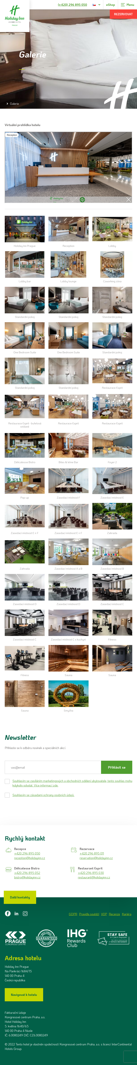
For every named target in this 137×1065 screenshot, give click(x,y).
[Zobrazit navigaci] (127, 4)
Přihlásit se (116, 767)
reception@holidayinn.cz (29, 858)
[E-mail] (53, 767)
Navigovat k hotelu (24, 995)
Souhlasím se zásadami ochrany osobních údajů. (43, 795)
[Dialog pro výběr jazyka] (96, 4)
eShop (110, 5)
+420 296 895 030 (91, 873)
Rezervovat (123, 14)
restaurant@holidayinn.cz (94, 877)
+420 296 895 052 (27, 873)
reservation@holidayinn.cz (96, 858)
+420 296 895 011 (92, 853)
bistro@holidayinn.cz (27, 877)
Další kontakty (20, 897)
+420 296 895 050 (27, 853)
